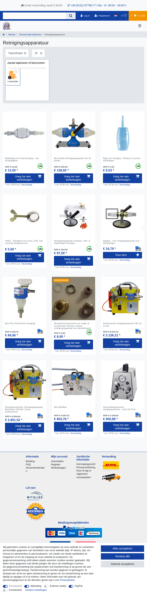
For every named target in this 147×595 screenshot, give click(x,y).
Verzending (26, 185)
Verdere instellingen (36, 589)
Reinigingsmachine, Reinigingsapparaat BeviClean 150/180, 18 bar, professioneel (24, 409)
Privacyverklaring (85, 467)
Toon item (127, 255)
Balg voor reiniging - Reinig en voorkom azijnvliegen (121, 159)
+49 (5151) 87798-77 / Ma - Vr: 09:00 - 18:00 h (97, 5)
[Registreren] (102, 15)
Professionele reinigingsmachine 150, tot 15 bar (122, 324)
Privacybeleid (67, 580)
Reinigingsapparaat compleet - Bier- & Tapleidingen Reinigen (72, 242)
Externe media (58, 585)
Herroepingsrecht (85, 464)
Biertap (11, 34)
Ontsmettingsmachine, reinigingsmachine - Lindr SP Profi (119, 408)
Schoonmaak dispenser (30, 34)
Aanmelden (57, 461)
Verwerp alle (122, 556)
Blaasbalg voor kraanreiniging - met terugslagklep (22, 159)
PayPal (78, 585)
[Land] (115, 15)
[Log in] (85, 15)
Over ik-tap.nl (83, 470)
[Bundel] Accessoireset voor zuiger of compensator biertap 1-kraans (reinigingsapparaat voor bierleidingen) (72, 325)
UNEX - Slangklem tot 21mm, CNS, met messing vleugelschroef (24, 242)
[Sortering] (17, 53)
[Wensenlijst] (124, 15)
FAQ (28, 464)
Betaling (30, 461)
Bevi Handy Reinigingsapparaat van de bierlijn (72, 159)
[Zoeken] (71, 15)
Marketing (35, 585)
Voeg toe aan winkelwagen (28, 178)
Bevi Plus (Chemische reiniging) (20, 323)
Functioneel (15, 585)
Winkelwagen (58, 467)
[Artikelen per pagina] (38, 53)
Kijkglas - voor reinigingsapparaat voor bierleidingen (121, 242)
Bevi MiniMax (60, 407)
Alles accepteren (122, 548)
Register (55, 464)
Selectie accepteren (122, 563)
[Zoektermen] (34, 15)
